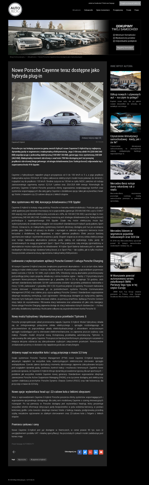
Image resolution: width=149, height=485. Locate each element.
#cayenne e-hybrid (38, 460)
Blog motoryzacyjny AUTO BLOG (15, 9)
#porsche (22, 460)
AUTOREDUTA (130, 3)
